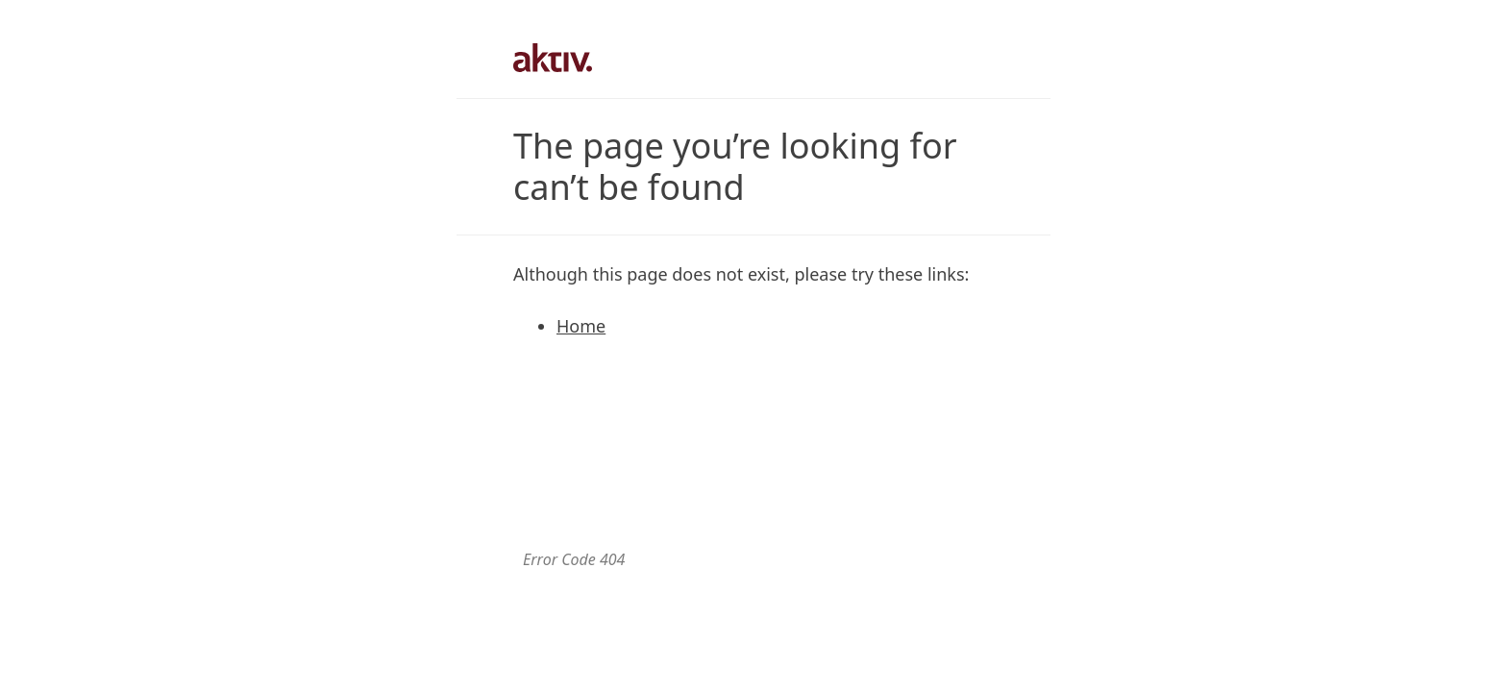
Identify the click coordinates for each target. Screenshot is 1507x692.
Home (580, 325)
